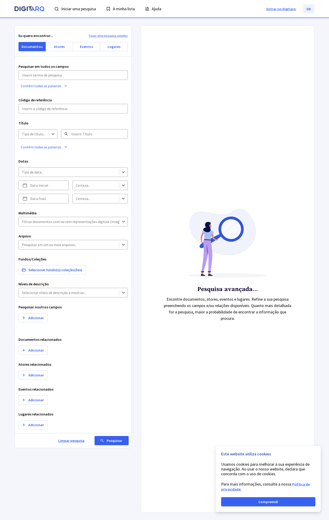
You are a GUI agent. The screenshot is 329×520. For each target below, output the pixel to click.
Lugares (114, 46)
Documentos (31, 46)
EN (309, 9)
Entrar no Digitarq (281, 9)
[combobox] (21, 134)
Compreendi (268, 501)
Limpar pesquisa (79, 440)
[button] (64, 85)
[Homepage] (29, 9)
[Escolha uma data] (24, 185)
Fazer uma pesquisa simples (108, 36)
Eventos (86, 46)
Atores (59, 46)
